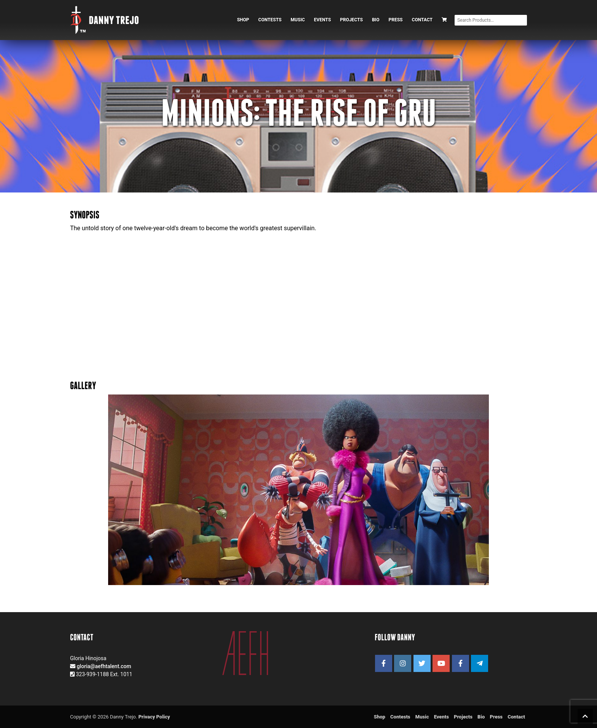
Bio (376, 19)
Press (395, 19)
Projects (351, 19)
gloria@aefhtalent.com (104, 666)
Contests (269, 19)
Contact (422, 19)
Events (322, 19)
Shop (243, 19)
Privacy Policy (154, 717)
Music (298, 19)
